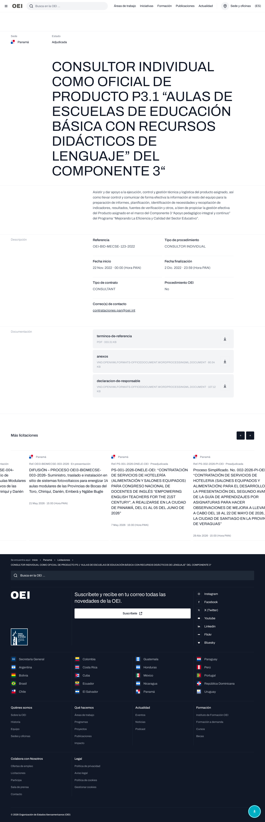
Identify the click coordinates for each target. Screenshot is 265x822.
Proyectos (81, 729)
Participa (16, 780)
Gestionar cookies (85, 787)
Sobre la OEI (18, 715)
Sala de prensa (20, 787)
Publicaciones (185, 6)
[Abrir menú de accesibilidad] (254, 811)
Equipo (15, 729)
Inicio (35, 560)
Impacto (79, 743)
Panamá (47, 560)
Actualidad (206, 6)
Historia (15, 721)
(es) (258, 6)
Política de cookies (86, 780)
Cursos (200, 729)
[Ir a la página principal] (17, 6)
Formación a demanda (209, 721)
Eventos (140, 715)
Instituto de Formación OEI (212, 715)
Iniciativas (146, 6)
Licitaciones (63, 560)
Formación (164, 6)
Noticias (140, 721)
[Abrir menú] (6, 6)
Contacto (16, 794)
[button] (241, 435)
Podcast (140, 729)
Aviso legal (81, 773)
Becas (200, 736)
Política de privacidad (87, 766)
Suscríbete (133, 614)
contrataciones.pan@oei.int (114, 310)
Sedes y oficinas (20, 736)
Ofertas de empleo (22, 766)
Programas (81, 721)
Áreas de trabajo (125, 6)
